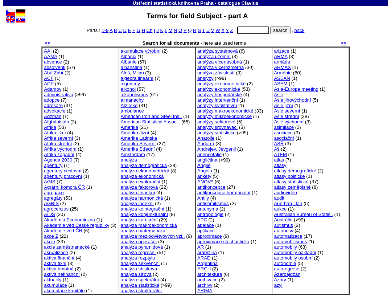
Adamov (52, 89)
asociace (283, 132)
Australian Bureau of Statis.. (303, 214)
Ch (150, 30)
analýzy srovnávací (217, 127)
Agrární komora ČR (64, 187)
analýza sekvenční (140, 263)
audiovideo (285, 192)
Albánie (129, 62)
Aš (276, 149)
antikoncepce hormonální (223, 192)
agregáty (53, 198)
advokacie (54, 111)
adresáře (53, 105)
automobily (285, 247)
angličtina (207, 160)
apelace (205, 225)
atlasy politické (289, 176)
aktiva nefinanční (61, 274)
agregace (54, 192)
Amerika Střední (138, 149)
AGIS (49, 181)
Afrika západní (59, 154)
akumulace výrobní (141, 51)
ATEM (280, 154)
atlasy (280, 165)
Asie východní (289, 121)
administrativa (58, 94)
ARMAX (282, 67)
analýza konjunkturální (144, 214)
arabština (207, 252)
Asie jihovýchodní (292, 100)
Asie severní (287, 111)
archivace (207, 279)
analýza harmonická (142, 198)
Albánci (128, 56)
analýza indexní (137, 203)
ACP (49, 83)
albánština (132, 67)
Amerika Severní (138, 143)
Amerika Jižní (135, 132)
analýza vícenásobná (219, 62)
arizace (281, 51)
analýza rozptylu (138, 258)
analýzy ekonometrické (221, 83)
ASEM (280, 83)
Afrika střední (58, 143)
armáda (282, 62)
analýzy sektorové (216, 121)
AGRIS (51, 203)
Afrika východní (60, 149)
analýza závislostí (216, 72)
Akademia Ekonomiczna (69, 220)
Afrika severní (58, 138)
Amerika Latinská (139, 138)
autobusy (283, 230)
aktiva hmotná (59, 269)
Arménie (283, 72)
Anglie (203, 165)
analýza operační (139, 241)
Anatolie (205, 138)
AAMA (50, 56)
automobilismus (290, 241)
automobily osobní (293, 258)
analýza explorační (140, 181)
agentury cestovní (62, 171)
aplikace (206, 230)
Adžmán (52, 116)
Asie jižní (283, 105)
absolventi (54, 67)
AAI (48, 51)
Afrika (50, 127)
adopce (51, 100)
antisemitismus (213, 203)
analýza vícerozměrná (220, 67)
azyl (278, 285)
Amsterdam (133, 154)
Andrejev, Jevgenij (216, 149)
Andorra (205, 143)
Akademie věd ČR (63, 230)
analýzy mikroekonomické (224, 116)
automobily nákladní (295, 252)
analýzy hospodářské (219, 94)
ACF (48, 78)
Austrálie (283, 220)
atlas (279, 160)
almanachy (132, 100)
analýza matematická (143, 230)
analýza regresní (138, 252)
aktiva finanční (59, 258)
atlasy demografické (295, 171)
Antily (203, 198)
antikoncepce (211, 187)
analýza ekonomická (142, 176)
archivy (205, 285)
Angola (204, 171)
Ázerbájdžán (287, 274)
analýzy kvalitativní (217, 105)
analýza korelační (139, 220)
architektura (209, 274)
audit (279, 198)
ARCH (204, 269)
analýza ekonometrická (145, 171)
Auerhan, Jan (288, 203)
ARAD (203, 258)
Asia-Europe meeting (296, 89)
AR (200, 247)
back (300, 30)
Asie (278, 94)
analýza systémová (217, 51)
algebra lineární (137, 78)
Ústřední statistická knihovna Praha (173, 3)
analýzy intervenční (217, 100)
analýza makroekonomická (149, 225)
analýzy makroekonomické (225, 111)
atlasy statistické (291, 181)
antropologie (210, 214)
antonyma (207, 209)
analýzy (205, 78)
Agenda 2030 (58, 160)
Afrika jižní (55, 132)
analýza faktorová (139, 187)
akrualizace (56, 252)
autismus (283, 225)
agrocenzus (56, 209)
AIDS (49, 214)
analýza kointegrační (142, 209)
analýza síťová (136, 274)
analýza (129, 160)
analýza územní (214, 56)
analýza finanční (138, 192)
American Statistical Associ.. (150, 121)
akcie (49, 241)
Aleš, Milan (132, 72)
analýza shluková (139, 269)
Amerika (129, 127)
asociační (284, 138)
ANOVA (205, 181)
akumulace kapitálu (64, 290)
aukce (280, 209)
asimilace (284, 127)
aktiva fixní (55, 263)
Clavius (249, 3)
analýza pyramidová (142, 247)
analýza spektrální (140, 279)
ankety (204, 176)
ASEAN (282, 78)
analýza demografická (144, 165)
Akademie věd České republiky (76, 225)
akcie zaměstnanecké (67, 247)
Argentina (207, 263)
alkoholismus (134, 94)
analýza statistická (140, 285)
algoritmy (130, 83)
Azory (280, 279)
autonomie (285, 263)
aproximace (209, 236)
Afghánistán (56, 121)
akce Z (51, 236)
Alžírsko (129, 105)
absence (53, 62)
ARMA (280, 56)
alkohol (128, 89)
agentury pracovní (63, 176)
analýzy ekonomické (218, 89)
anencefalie (209, 154)
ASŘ (279, 143)
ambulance (132, 111)
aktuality (52, 279)
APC (202, 220)
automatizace (288, 236)
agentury (53, 165)
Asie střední (286, 116)
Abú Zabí (53, 72)
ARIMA (205, 290)
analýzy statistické (216, 132)
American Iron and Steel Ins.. (151, 116)
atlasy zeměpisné (292, 187)
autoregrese (286, 269)
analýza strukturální (141, 290)
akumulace (55, 285)
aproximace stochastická (223, 241)
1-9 (105, 30)
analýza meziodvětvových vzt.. (153, 236)
